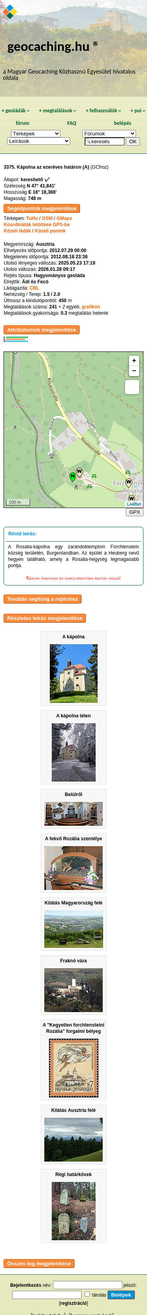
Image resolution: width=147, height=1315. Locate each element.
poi (138, 110)
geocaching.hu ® (53, 46)
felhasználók (103, 110)
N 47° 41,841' (41, 186)
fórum (22, 123)
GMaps (64, 218)
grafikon (91, 307)
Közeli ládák (17, 231)
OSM (47, 218)
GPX (134, 512)
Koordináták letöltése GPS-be (37, 224)
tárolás (99, 1295)
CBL (34, 288)
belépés (122, 123)
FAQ (71, 123)
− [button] (134, 371)
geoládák (15, 110)
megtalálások (57, 110)
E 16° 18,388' (42, 192)
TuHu (32, 218)
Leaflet (134, 504)
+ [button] (134, 361)
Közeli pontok (50, 231)
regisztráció (73, 1303)
